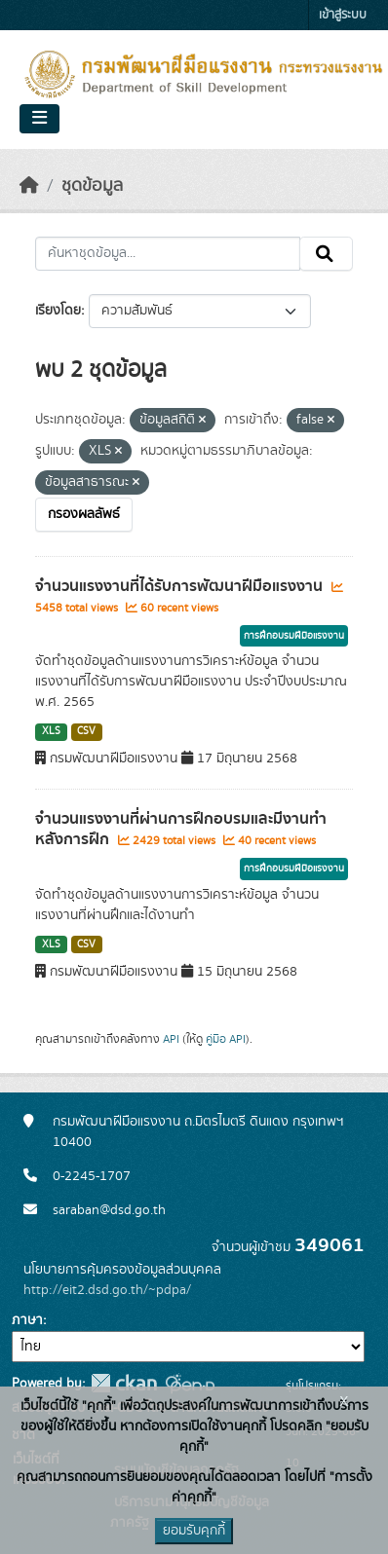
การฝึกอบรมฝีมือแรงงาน (294, 636)
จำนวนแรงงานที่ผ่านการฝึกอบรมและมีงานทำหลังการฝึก (181, 829)
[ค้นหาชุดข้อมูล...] (167, 254)
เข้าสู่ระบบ (343, 15)
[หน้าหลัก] (29, 186)
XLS (51, 731)
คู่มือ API (226, 1039)
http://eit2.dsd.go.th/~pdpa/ (107, 1290)
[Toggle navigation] (39, 118)
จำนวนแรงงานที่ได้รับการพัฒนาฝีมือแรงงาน (181, 586)
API (171, 1039)
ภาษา (27, 1320)
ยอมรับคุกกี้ (194, 1530)
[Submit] (326, 254)
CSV (86, 731)
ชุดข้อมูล (92, 186)
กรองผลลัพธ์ (84, 514)
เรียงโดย (58, 310)
